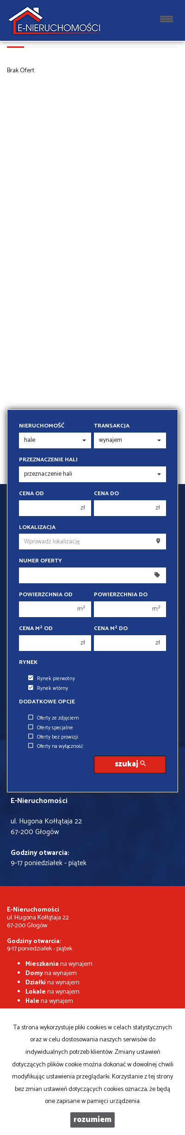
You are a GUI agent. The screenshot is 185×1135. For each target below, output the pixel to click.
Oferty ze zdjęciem (53, 718)
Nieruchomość (41, 426)
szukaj (130, 764)
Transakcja (112, 426)
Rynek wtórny (48, 688)
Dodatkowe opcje (47, 702)
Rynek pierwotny (51, 679)
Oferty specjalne (50, 728)
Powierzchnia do (121, 595)
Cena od (31, 494)
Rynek (28, 662)
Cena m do (111, 629)
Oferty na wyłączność (55, 746)
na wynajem (58, 964)
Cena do (106, 494)
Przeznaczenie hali (48, 460)
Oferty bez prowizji (53, 737)
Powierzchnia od (46, 595)
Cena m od (36, 629)
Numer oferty (40, 561)
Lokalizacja (37, 527)
